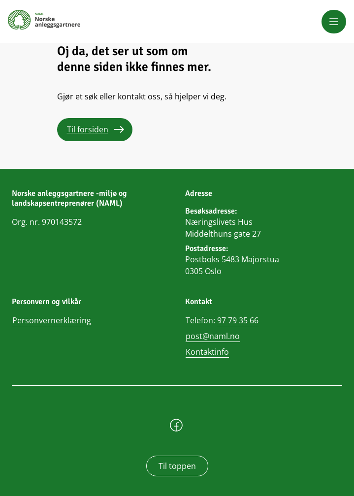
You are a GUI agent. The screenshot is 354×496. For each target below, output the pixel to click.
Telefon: (222, 320)
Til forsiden (87, 129)
